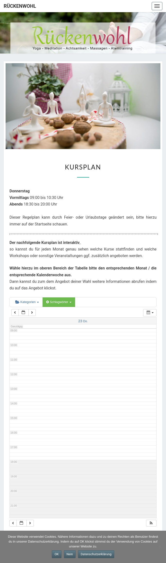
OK (56, 554)
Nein (70, 554)
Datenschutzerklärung (96, 554)
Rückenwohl (20, 6)
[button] (151, 523)
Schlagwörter (58, 302)
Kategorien (27, 302)
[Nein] (159, 547)
